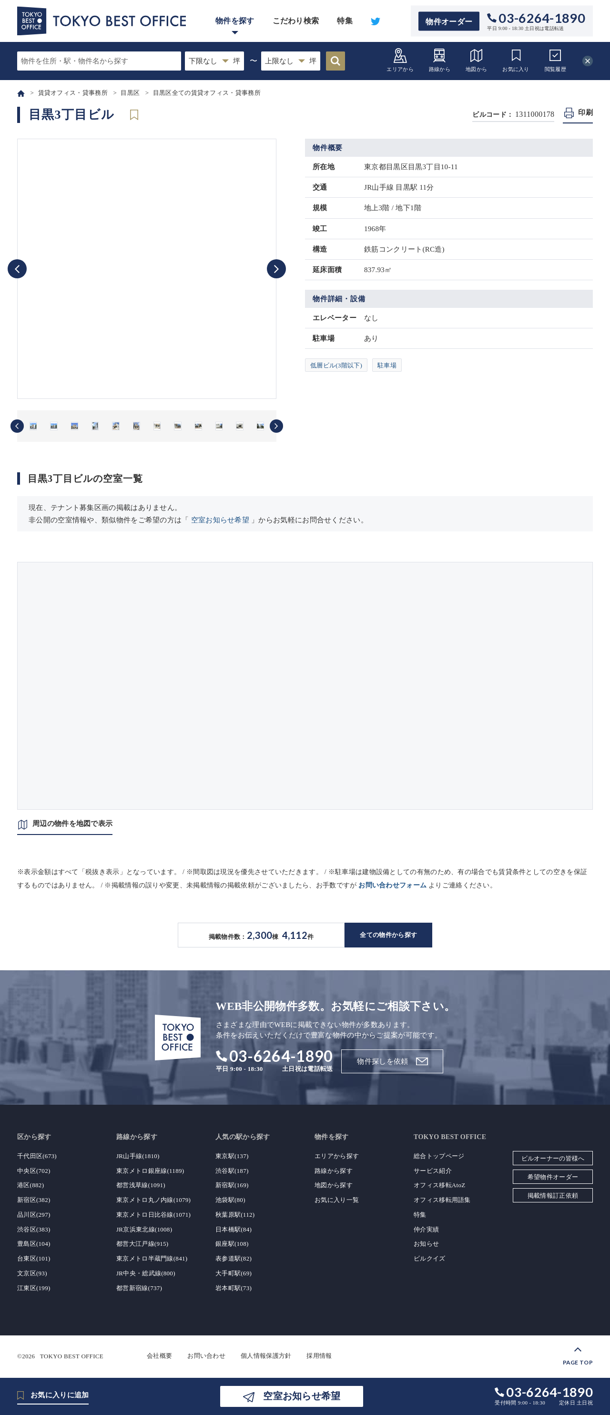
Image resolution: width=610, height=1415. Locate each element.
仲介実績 (426, 1229)
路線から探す (334, 1170)
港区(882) (30, 1185)
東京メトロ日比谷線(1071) (153, 1214)
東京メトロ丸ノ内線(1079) (153, 1199)
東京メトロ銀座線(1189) (150, 1170)
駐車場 (386, 365)
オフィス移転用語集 (442, 1199)
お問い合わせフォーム (392, 885)
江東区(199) (34, 1288)
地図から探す (334, 1185)
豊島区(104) (34, 1243)
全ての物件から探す (388, 934)
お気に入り (515, 60)
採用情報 (319, 1355)
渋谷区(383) (34, 1229)
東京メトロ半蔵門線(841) (151, 1258)
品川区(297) (34, 1214)
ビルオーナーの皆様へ (553, 1158)
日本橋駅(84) (233, 1229)
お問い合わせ (206, 1355)
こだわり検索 (296, 21)
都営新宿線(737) (139, 1288)
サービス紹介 (433, 1170)
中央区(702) (34, 1170)
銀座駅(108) (232, 1243)
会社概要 (159, 1355)
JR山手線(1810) (138, 1156)
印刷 (585, 112)
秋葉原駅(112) (234, 1214)
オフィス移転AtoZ (439, 1185)
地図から (476, 60)
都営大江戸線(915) (142, 1243)
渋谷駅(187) (232, 1170)
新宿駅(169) (232, 1185)
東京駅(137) (232, 1156)
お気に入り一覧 (337, 1199)
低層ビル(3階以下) (336, 365)
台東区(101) (34, 1258)
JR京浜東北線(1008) (144, 1229)
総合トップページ (439, 1156)
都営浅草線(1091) (140, 1185)
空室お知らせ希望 (220, 520)
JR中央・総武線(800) (145, 1273)
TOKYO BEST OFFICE (71, 1355)
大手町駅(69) (233, 1273)
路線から (439, 60)
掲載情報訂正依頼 (553, 1195)
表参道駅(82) (233, 1258)
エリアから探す (337, 1156)
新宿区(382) (34, 1199)
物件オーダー (449, 21)
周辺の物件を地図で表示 (72, 823)
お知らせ (426, 1243)
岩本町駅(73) (233, 1288)
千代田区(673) (37, 1156)
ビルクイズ (430, 1258)
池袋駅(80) (230, 1199)
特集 (345, 21)
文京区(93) (32, 1273)
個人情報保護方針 (266, 1355)
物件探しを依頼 (382, 1061)
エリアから (400, 60)
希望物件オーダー (553, 1177)
